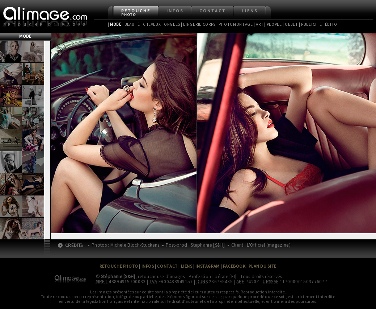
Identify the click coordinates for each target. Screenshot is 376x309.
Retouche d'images (45, 24)
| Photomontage (234, 24)
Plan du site (262, 266)
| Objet (290, 24)
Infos (174, 10)
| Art (258, 24)
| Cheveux (150, 24)
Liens (250, 10)
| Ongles (170, 24)
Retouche (136, 12)
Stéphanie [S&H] (118, 276)
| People (273, 24)
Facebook (234, 266)
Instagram (207, 266)
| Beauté (131, 24)
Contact (212, 10)
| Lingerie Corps (198, 24)
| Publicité (310, 24)
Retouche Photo (119, 266)
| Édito (329, 24)
